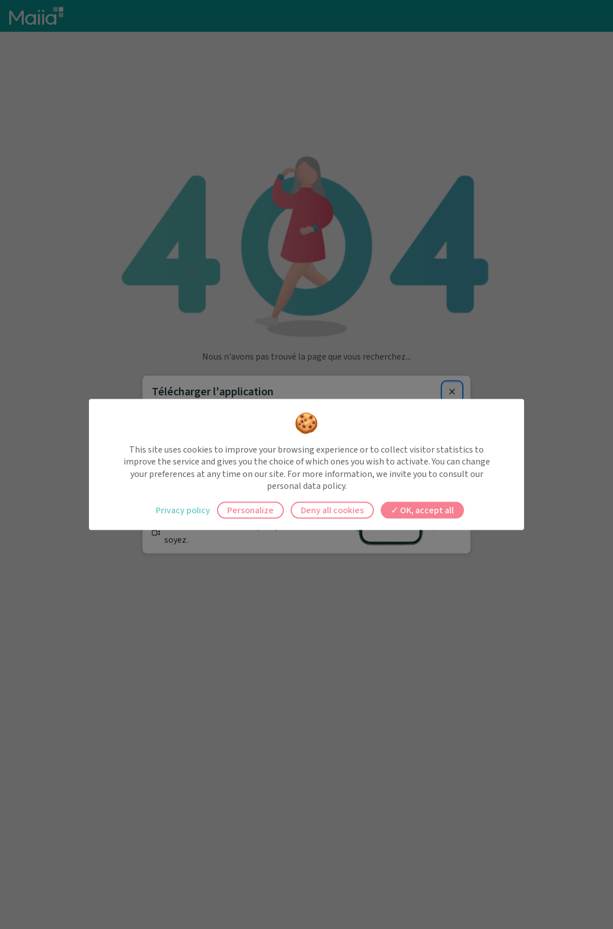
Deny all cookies (332, 510)
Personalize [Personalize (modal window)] (250, 510)
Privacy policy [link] (183, 510)
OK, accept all (422, 510)
